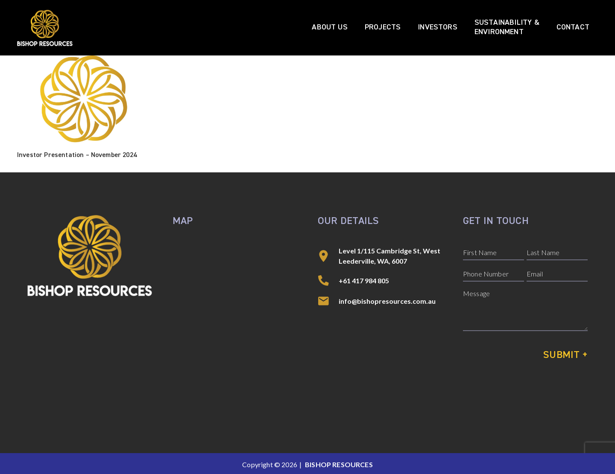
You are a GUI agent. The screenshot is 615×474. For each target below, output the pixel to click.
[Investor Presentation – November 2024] (82, 101)
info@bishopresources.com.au (387, 301)
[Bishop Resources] (45, 28)
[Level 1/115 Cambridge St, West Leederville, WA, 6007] (328, 256)
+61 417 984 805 (364, 280)
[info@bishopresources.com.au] (328, 301)
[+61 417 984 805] (328, 281)
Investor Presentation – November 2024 (77, 155)
